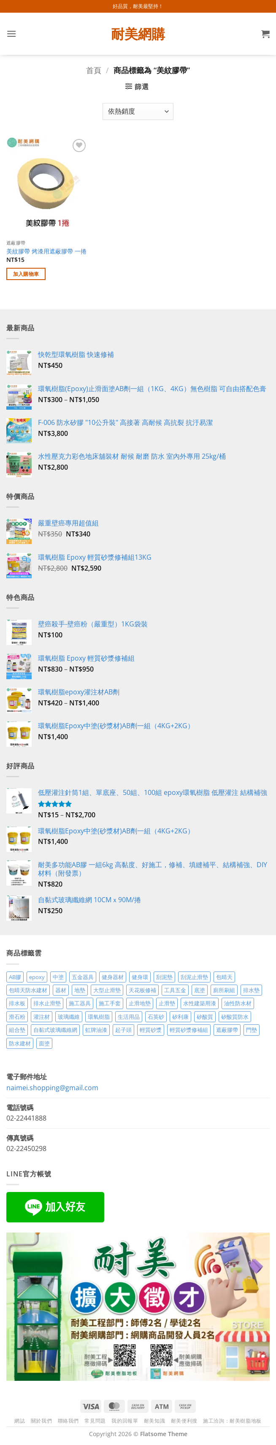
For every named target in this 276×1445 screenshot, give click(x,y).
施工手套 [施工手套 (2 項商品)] (110, 1003)
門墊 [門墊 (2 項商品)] (251, 1030)
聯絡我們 (68, 1420)
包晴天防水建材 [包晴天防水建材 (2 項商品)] (28, 990)
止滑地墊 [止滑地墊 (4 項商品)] (140, 1003)
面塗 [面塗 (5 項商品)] (44, 1043)
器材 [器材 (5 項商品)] (60, 990)
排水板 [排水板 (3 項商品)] (17, 1003)
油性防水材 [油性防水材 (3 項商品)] (238, 1003)
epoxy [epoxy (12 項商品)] (37, 977)
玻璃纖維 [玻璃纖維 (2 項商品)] (69, 1016)
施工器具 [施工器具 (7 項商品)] (80, 1003)
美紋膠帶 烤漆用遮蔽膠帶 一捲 (46, 251)
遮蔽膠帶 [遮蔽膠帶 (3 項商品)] (227, 1030)
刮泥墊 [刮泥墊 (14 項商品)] (164, 977)
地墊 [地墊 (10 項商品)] (79, 990)
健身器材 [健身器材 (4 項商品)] (113, 977)
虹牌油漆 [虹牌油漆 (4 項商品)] (96, 1030)
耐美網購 (138, 34)
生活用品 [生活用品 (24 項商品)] (129, 1016)
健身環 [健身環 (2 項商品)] (140, 977)
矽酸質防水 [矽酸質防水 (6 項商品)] (235, 1016)
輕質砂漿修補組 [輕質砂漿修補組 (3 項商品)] (189, 1030)
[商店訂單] (138, 111)
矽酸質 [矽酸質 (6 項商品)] (205, 1016)
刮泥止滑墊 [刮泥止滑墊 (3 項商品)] (194, 977)
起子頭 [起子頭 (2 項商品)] (123, 1030)
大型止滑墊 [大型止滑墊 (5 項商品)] (107, 990)
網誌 (19, 1420)
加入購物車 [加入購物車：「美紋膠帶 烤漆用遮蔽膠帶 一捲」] (26, 274)
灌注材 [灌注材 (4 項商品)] (41, 1016)
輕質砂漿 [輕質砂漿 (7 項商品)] (151, 1030)
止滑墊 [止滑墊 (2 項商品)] (167, 1003)
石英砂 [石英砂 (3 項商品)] (156, 1016)
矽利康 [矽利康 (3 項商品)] (180, 1016)
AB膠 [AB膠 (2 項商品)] (15, 977)
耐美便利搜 (184, 1420)
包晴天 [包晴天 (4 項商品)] (224, 977)
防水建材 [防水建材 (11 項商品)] (20, 1043)
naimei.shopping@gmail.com (52, 1087)
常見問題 (95, 1420)
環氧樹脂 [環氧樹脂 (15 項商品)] (99, 1016)
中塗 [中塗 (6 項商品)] (58, 977)
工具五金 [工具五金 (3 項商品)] (175, 990)
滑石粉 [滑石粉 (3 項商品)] (17, 1016)
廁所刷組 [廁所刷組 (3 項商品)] (224, 990)
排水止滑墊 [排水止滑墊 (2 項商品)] (47, 1003)
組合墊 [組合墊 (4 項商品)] (17, 1030)
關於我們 (41, 1420)
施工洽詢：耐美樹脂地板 (232, 1420)
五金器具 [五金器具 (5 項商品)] (83, 977)
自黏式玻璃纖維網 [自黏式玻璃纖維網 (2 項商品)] (55, 1030)
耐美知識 (154, 1420)
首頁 (93, 70)
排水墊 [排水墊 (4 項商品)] (251, 990)
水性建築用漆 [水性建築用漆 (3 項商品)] (199, 1003)
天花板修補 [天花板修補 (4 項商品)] (142, 990)
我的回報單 (124, 1420)
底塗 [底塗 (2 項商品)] (199, 990)
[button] (11, 33)
